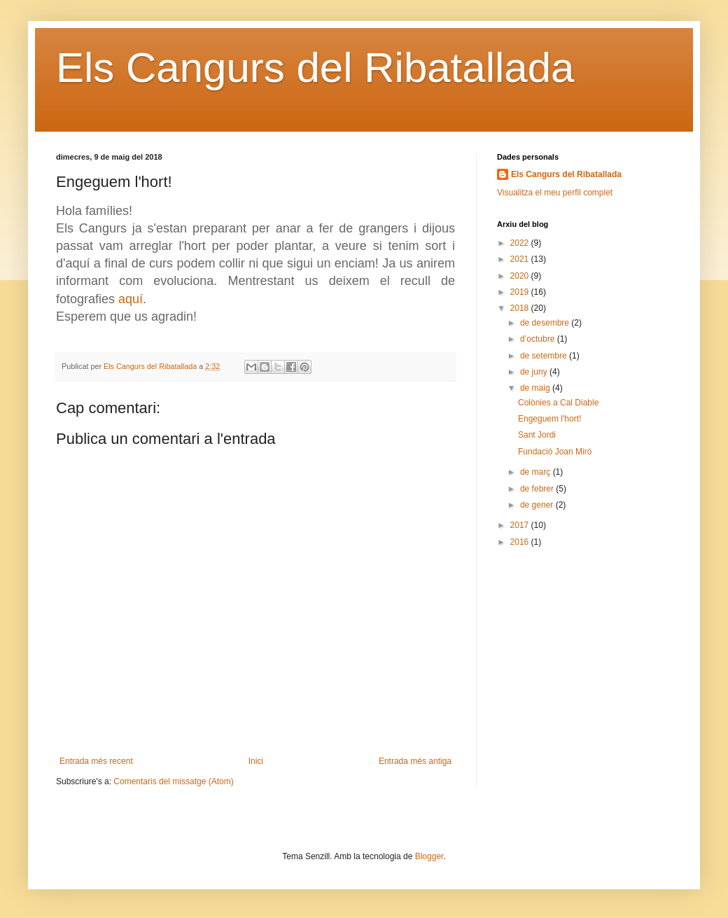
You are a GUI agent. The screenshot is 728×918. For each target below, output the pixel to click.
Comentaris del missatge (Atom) (173, 781)
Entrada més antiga (415, 761)
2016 (520, 542)
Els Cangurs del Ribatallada (315, 67)
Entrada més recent (96, 761)
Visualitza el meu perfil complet (554, 192)
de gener (538, 505)
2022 (520, 243)
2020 (520, 276)
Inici (255, 761)
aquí (130, 299)
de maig (536, 388)
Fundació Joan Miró (555, 452)
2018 (520, 308)
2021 (520, 259)
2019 (520, 292)
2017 (520, 525)
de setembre (544, 356)
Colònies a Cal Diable (558, 403)
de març (536, 472)
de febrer (538, 489)
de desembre (545, 323)
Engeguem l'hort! (549, 419)
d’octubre (538, 339)
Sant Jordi (537, 435)
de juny (535, 372)
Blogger (429, 856)
